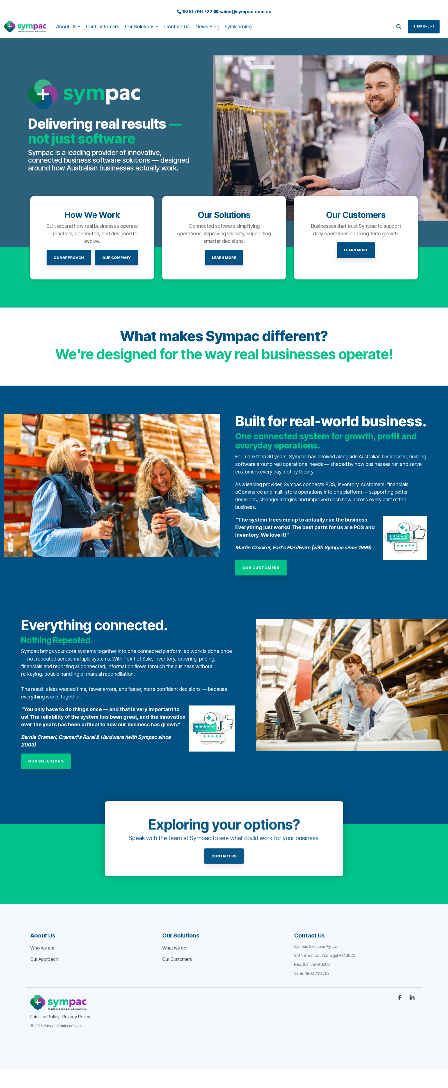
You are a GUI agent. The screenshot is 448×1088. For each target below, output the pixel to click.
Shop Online (424, 26)
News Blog (207, 26)
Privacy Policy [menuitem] (76, 1016)
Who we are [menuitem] (42, 948)
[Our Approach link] (69, 257)
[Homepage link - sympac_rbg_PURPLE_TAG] (58, 1007)
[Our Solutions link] (46, 761)
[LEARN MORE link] (224, 257)
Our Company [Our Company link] (116, 257)
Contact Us (177, 26)
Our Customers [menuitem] (177, 959)
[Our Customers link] (261, 567)
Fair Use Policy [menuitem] (45, 1016)
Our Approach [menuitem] (44, 959)
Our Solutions (142, 26)
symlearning (238, 26)
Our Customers (102, 26)
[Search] (399, 26)
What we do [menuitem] (174, 948)
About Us (68, 26)
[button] (400, 997)
